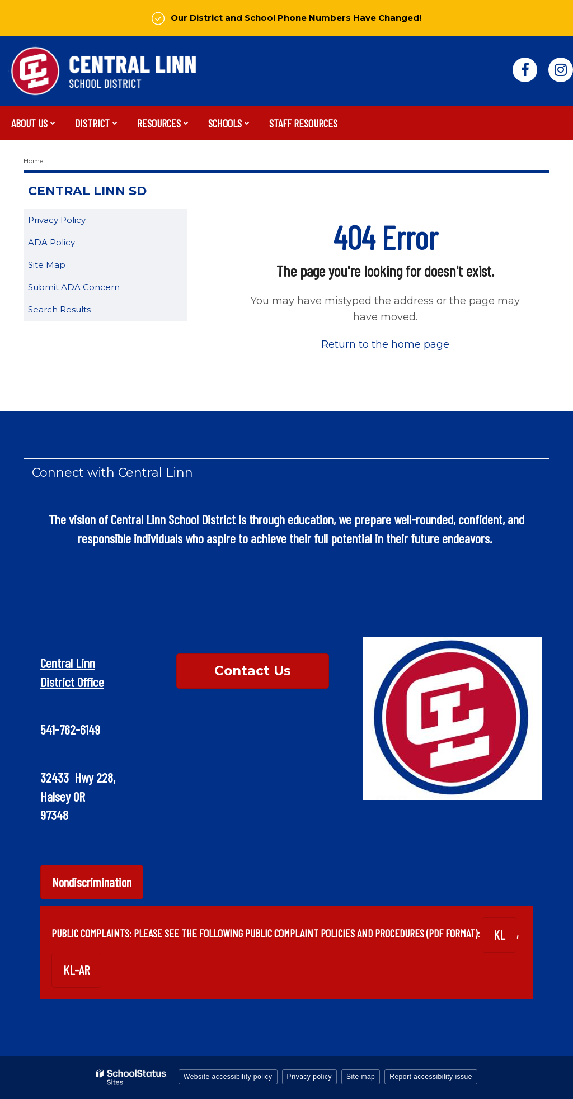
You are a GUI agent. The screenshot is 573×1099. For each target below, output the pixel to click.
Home (33, 161)
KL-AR (76, 970)
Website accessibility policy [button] (228, 1077)
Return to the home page (385, 344)
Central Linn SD (87, 190)
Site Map (46, 264)
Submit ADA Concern (74, 287)
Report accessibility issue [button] (430, 1077)
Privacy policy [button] (309, 1077)
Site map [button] (360, 1077)
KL (499, 934)
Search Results (59, 309)
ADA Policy (51, 242)
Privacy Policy (57, 220)
